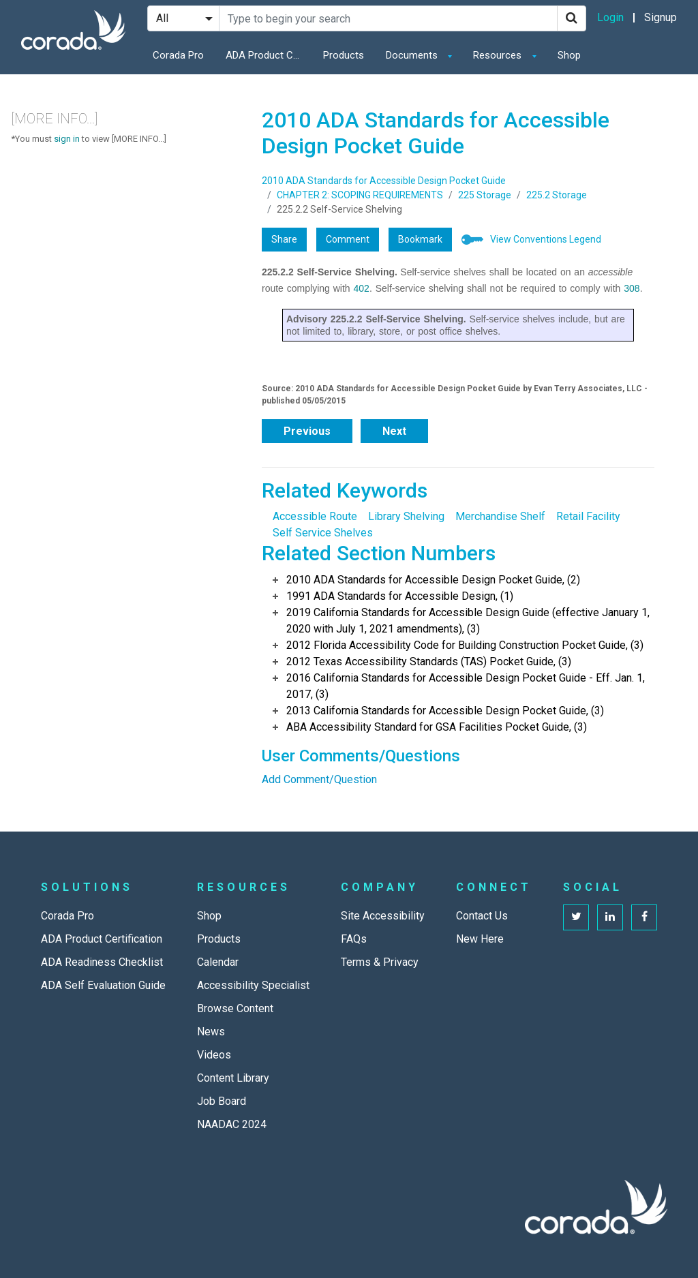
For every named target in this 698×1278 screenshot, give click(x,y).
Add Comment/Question (319, 779)
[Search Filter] (183, 18)
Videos (214, 1054)
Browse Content (235, 1008)
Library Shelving (406, 516)
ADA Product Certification (266, 55)
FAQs (354, 938)
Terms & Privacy (380, 962)
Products (343, 55)
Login (610, 17)
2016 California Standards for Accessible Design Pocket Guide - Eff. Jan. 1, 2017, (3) (465, 686)
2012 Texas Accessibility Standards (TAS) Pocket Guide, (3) (428, 661)
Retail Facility (588, 516)
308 (631, 288)
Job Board (221, 1101)
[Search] (571, 18)
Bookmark (420, 239)
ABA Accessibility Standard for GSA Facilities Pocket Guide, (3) (436, 726)
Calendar (218, 962)
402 (361, 288)
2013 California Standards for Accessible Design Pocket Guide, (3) (445, 710)
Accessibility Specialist (253, 985)
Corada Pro (178, 55)
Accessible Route (315, 516)
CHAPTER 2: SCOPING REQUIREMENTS (360, 194)
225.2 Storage (556, 194)
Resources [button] (498, 55)
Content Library (233, 1077)
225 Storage (484, 194)
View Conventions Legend (545, 239)
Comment (347, 239)
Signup (660, 17)
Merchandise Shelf (500, 516)
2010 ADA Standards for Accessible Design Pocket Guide (384, 180)
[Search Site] (388, 18)
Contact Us (482, 915)
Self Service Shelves (323, 532)
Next (394, 431)
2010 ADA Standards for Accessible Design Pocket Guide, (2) (433, 579)
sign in (67, 139)
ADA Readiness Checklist (102, 962)
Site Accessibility (383, 915)
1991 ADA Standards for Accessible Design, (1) (399, 596)
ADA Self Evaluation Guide (103, 985)
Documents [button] (413, 55)
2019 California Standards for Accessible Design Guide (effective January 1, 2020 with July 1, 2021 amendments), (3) (468, 620)
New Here (480, 938)
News (211, 1031)
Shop (569, 55)
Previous (307, 431)
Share (284, 239)
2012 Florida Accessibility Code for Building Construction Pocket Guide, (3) (464, 645)
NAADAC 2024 (232, 1124)
